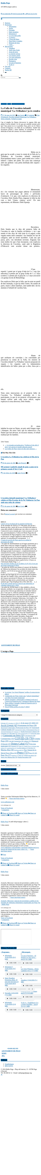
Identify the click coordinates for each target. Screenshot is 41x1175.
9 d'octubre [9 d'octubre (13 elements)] (11, 723)
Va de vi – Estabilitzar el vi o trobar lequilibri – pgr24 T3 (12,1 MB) (29, 1004)
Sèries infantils (5, 119)
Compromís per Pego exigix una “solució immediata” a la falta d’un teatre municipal (22, 697)
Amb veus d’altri (14, 50)
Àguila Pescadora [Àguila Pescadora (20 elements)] (24, 757)
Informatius (12, 26)
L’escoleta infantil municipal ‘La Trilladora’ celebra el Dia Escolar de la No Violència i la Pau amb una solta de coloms (20, 500)
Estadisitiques (9, 1064)
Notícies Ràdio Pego (18, 104)
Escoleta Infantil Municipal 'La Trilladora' (22, 117)
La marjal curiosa (14, 54)
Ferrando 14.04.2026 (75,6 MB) (11, 994)
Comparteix (5, 810)
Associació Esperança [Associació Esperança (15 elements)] (7, 731)
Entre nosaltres (13, 32)
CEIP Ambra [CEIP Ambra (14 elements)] (13, 733)
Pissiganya (12, 61)
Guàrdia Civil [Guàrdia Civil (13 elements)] (28, 746)
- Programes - (5, 952)
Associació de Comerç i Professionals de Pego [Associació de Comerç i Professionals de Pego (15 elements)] (27, 730)
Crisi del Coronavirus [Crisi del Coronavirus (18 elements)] (16, 741)
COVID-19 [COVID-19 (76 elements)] (24, 738)
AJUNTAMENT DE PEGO (10, 645)
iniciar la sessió (10, 514)
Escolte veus (13, 59)
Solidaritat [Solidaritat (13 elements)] (14, 755)
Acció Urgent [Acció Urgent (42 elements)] (9, 725)
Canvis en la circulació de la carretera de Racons (16, 524)
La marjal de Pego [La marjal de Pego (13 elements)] (11, 748)
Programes (8, 25)
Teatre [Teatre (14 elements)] (20, 755)
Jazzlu (11, 28)
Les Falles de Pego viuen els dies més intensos (21, 449)
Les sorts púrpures (15, 57)
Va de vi (11, 64)
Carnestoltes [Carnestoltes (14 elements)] (5, 733)
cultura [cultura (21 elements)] (27, 741)
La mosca (12, 37)
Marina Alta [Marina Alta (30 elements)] (7, 750)
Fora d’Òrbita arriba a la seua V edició (17, 707)
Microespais (9, 46)
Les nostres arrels (14, 55)
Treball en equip (16, 119)
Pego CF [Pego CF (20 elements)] (33, 753)
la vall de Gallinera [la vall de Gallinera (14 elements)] (22, 748)
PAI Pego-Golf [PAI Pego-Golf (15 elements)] (19, 750)
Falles (9, 104)
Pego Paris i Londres (15, 41)
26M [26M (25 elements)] (35, 723)
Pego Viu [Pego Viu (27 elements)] (6, 755)
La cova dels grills (15, 35)
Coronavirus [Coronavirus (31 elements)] (7, 738)
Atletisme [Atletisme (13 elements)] (17, 731)
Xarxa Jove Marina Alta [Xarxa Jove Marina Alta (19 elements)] (9, 757)
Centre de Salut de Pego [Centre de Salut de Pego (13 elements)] (23, 733)
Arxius (3, 765)
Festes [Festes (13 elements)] (21, 746)
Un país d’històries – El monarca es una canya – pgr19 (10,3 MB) (28, 957)
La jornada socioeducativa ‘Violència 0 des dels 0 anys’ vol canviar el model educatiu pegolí (22, 446)
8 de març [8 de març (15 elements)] (4, 723)
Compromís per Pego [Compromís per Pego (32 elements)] (13, 735)
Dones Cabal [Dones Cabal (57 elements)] (20, 743)
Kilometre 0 (13, 34)
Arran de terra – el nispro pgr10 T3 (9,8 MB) (29, 992)
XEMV (4, 1053)
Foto (3, 854)
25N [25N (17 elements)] (17, 723)
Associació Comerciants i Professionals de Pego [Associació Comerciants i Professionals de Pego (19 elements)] (16, 727)
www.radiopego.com (7, 802)
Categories (4, 715)
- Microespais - (26, 952)
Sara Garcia (20, 115)
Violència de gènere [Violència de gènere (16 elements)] (30, 755)
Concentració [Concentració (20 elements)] (29, 735)
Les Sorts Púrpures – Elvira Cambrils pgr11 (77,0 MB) (30, 969)
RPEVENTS (9, 1066)
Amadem (12, 48)
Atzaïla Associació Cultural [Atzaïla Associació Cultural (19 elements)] (30, 731)
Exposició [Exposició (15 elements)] (14, 746)
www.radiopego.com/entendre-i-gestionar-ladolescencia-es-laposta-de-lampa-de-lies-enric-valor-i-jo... (20, 848)
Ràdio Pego (5, 3)
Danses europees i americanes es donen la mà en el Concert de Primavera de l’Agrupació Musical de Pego (22, 700)
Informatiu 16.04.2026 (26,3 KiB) (10, 957)
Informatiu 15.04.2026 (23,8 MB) (10, 1004)
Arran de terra (13, 52)
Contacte (8, 68)
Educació (4, 104)
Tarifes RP (8, 70)
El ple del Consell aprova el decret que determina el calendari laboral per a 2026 (17, 584)
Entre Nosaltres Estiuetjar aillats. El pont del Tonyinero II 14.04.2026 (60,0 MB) (11, 981)
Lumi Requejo (22, 463)
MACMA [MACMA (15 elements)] (31, 748)
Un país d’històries (15, 63)
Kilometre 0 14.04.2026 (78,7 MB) (10, 968)
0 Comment (29, 115)
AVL (3, 1056)
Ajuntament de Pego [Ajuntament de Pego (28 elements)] (27, 725)
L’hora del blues (14, 39)
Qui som (7, 66)
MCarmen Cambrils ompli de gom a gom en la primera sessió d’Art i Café (19, 468)
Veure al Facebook (7, 808)
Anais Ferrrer (21, 473)
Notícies (7, 23)
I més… (11, 45)
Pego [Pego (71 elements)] (22, 752)
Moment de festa (14, 43)
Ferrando (12, 30)
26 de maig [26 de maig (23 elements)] (26, 723)
